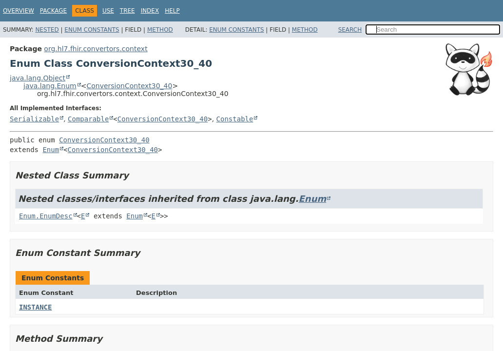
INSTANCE (35, 307)
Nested (46, 29)
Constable (234, 119)
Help (172, 10)
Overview (18, 10)
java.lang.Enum (50, 86)
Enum (50, 150)
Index (150, 10)
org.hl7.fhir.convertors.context (95, 49)
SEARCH (350, 29)
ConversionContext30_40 (129, 86)
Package (53, 10)
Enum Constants (91, 29)
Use (108, 10)
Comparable (88, 119)
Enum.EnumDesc (46, 216)
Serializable (34, 119)
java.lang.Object (37, 78)
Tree (127, 10)
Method (160, 29)
